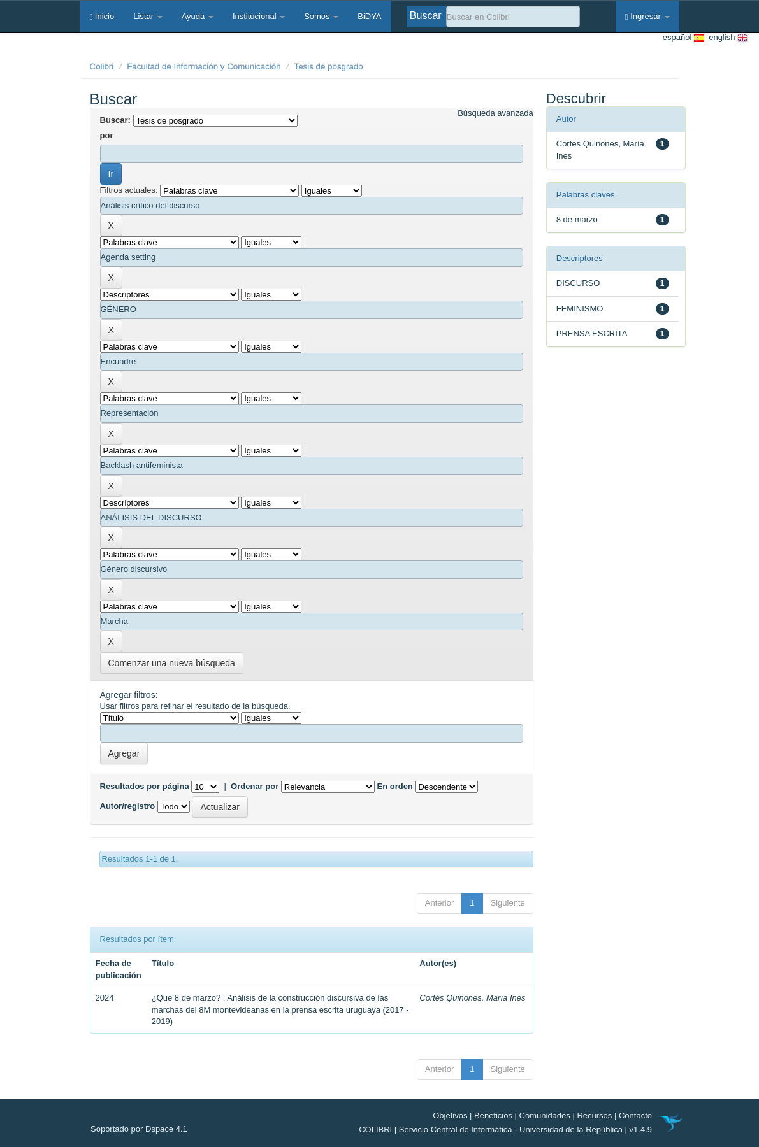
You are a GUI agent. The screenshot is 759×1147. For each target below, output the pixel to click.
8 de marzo (577, 219)
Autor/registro (127, 806)
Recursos (594, 1115)
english (726, 37)
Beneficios (493, 1115)
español (683, 37)
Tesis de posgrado (328, 66)
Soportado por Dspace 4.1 (138, 1129)
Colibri (102, 66)
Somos (321, 16)
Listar (147, 16)
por (106, 135)
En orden (394, 786)
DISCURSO (578, 283)
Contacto (635, 1115)
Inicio (102, 16)
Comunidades (544, 1115)
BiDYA (369, 16)
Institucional (259, 16)
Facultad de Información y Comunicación (204, 66)
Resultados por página (144, 786)
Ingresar (647, 16)
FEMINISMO (580, 308)
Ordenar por (254, 786)
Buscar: (115, 120)
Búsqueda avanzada (495, 113)
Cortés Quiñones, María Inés (472, 997)
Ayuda (197, 16)
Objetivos (450, 1115)
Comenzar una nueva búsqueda (171, 663)
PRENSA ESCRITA (592, 333)
